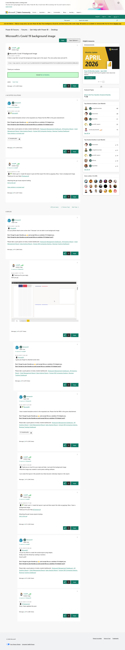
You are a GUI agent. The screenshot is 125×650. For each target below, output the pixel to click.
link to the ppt (11, 183)
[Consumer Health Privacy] (28, 644)
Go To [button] (115, 16)
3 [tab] (100, 81)
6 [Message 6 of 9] (12, 147)
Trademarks (115, 638)
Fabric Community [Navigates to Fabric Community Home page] (23, 12)
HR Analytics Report (67, 129)
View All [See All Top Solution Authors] (87, 133)
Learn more (9, 6)
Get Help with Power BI (39, 29)
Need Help (15, 81)
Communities (57, 12)
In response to (13, 107)
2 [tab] (99, 81)
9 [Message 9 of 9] (12, 193)
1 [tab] (98, 81)
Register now (117, 24)
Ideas (49, 12)
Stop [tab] (103, 82)
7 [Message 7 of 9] (24, 479)
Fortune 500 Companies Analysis (42, 131)
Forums (34, 12)
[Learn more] (90, 77)
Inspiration (42, 12)
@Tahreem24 (25, 176)
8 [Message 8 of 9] (24, 578)
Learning (71, 12)
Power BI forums (12, 29)
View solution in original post (15, 133)
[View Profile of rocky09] (14, 48)
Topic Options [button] (73, 40)
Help (109, 16)
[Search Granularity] (70, 20)
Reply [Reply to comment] (74, 151)
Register (97, 16)
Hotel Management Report (28, 373)
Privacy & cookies (97, 638)
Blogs (64, 12)
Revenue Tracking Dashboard (60, 131)
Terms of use (107, 638)
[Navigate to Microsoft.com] (10, 12)
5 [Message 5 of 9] (24, 611)
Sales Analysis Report (26, 131)
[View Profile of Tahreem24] (18, 103)
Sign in (104, 16)
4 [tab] (101, 81)
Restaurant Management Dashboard (50, 129)
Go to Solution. (45, 75)
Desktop (54, 29)
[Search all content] (98, 20)
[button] (63, 40)
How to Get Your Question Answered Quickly (97, 95)
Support (79, 12)
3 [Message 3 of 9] (16, 331)
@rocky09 (15, 113)
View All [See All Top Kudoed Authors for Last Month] (87, 170)
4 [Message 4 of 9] (20, 381)
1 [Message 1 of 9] (12, 86)
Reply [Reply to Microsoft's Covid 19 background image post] (74, 86)
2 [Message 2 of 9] (12, 249)
